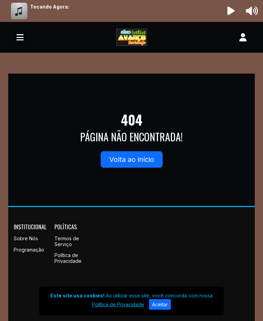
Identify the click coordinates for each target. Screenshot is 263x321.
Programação (29, 250)
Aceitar (160, 304)
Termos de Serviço (66, 241)
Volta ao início (131, 159)
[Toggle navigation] (20, 37)
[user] (243, 37)
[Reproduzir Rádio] (231, 11)
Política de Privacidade (68, 258)
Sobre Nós (26, 238)
